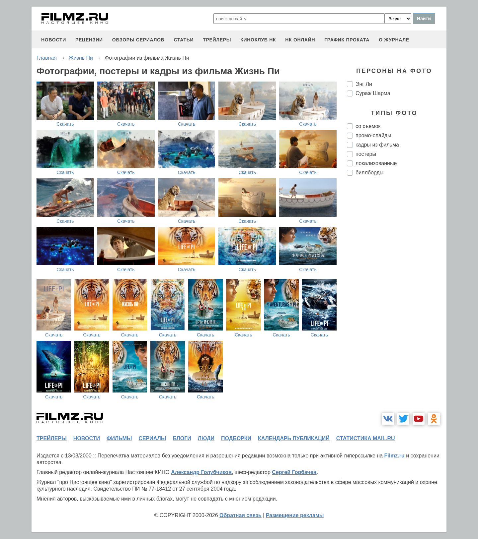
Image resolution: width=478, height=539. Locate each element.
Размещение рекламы (295, 515)
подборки (236, 438)
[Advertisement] (396, 291)
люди (206, 438)
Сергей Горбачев (294, 472)
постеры (366, 154)
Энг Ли (364, 84)
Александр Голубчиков (201, 472)
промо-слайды (373, 135)
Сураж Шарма (373, 93)
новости (53, 39)
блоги (182, 438)
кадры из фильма (377, 145)
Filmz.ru (394, 455)
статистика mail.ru (365, 438)
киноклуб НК (258, 39)
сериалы (152, 438)
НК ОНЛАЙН (300, 39)
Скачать (65, 124)
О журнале (394, 39)
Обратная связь (240, 515)
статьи (184, 39)
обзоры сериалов (138, 39)
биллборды (369, 172)
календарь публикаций (294, 438)
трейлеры (217, 39)
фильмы (119, 438)
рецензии (89, 39)
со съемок (368, 126)
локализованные (376, 163)
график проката (346, 39)
